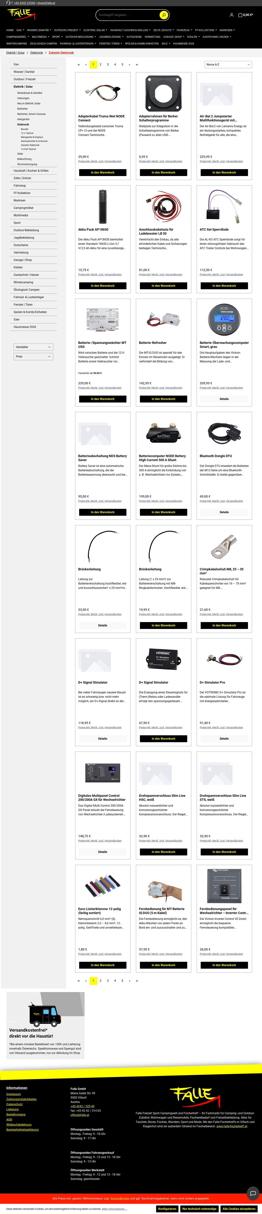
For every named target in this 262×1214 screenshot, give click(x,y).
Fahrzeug (20, 185)
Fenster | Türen (23, 304)
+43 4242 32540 (24, 3)
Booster (24, 129)
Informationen (16, 1088)
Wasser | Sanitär (24, 71)
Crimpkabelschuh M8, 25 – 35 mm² (221, 571)
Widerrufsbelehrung (18, 1124)
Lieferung (12, 1109)
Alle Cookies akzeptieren (239, 1209)
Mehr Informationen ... (114, 1208)
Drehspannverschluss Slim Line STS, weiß (223, 798)
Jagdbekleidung (24, 237)
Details (224, 399)
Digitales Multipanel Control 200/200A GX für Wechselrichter (102, 798)
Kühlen (18, 267)
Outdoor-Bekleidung (26, 230)
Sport (17, 222)
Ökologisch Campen (26, 289)
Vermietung (21, 252)
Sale (16, 319)
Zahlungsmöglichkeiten (21, 1099)
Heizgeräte (23, 119)
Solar (20, 153)
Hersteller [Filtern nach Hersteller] (33, 347)
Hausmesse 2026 (25, 327)
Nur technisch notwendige (199, 1209)
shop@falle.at (46, 3)
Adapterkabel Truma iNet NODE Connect (101, 118)
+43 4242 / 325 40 (82, 1106)
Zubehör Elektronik (30, 145)
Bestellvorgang (15, 1114)
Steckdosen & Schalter (29, 92)
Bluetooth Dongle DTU (216, 456)
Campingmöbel (23, 208)
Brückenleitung (89, 569)
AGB (9, 1119)
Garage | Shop (23, 260)
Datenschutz (14, 1104)
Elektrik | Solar (23, 86)
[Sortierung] (228, 64)
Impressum (13, 1094)
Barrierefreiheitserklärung (22, 1129)
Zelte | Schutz (22, 178)
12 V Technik (27, 133)
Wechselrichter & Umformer (34, 141)
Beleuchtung (24, 159)
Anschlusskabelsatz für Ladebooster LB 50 (156, 231)
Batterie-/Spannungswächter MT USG (102, 345)
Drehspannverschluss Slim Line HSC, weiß (162, 798)
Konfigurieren (167, 1209)
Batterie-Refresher (153, 343)
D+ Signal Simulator (93, 682)
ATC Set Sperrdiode (214, 229)
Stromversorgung (27, 164)
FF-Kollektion (22, 193)
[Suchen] (164, 15)
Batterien (22, 108)
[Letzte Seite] (137, 65)
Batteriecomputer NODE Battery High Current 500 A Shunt (162, 458)
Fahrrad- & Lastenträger (29, 297)
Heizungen (23, 98)
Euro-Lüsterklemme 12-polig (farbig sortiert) (99, 911)
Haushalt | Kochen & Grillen (31, 170)
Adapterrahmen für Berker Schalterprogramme (158, 118)
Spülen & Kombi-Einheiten (30, 312)
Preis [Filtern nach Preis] (33, 356)
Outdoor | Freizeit (24, 79)
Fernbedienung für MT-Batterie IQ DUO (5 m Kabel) (161, 911)
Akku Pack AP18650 (93, 229)
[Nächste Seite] (129, 65)
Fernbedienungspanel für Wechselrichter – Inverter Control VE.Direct (224, 911)
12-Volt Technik (28, 149)
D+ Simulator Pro (212, 682)
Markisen (19, 200)
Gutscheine (21, 245)
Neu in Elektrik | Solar (29, 103)
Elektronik (23, 124)
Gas (16, 64)
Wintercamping (23, 282)
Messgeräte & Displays (32, 137)
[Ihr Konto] (231, 15)
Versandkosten (119, 1198)
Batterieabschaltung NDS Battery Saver (102, 458)
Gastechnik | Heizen (26, 275)
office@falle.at (80, 1115)
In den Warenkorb (102, 172)
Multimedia (21, 215)
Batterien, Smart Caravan (31, 114)
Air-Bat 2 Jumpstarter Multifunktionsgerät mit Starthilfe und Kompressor (219, 118)
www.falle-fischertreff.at (232, 1126)
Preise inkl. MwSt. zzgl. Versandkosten (100, 161)
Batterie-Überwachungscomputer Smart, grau (224, 345)
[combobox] (133, 15)
